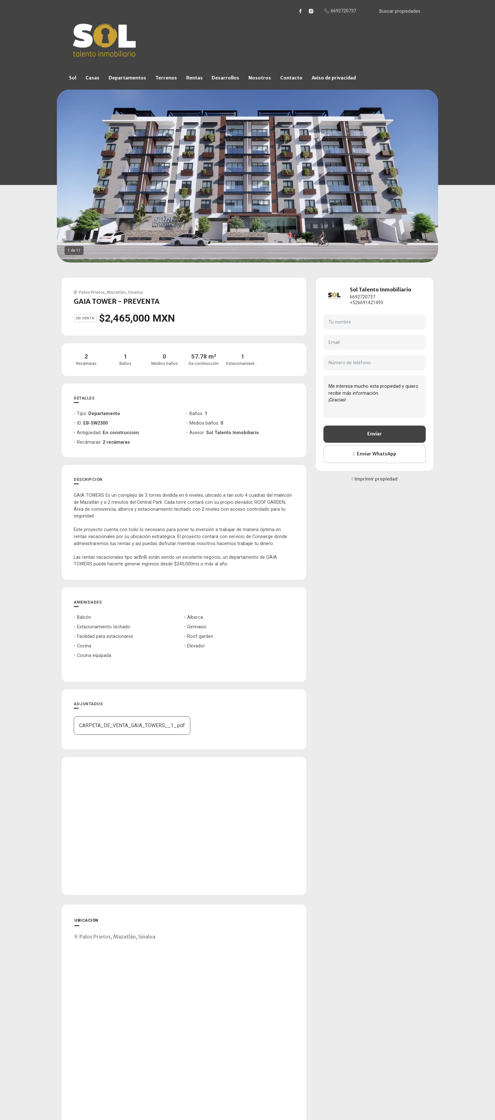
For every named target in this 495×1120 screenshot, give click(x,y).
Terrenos (166, 78)
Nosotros (259, 78)
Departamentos (127, 78)
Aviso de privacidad (334, 78)
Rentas (194, 78)
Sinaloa (135, 292)
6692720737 (362, 297)
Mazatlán (116, 292)
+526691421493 (366, 302)
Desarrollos (225, 78)
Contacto (291, 78)
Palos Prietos (92, 292)
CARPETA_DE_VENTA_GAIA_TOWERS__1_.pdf (132, 725)
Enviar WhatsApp (374, 454)
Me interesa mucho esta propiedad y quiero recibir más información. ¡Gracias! (374, 396)
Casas (92, 78)
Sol (72, 78)
